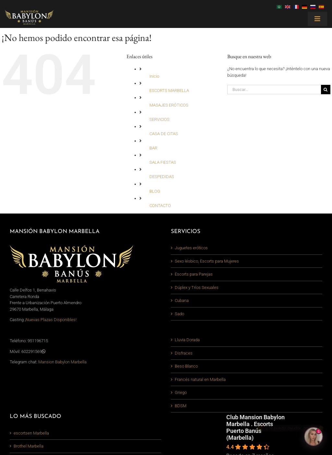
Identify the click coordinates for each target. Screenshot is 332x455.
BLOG (154, 191)
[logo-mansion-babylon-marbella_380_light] (29, 11)
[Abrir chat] (313, 436)
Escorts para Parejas (194, 274)
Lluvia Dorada (187, 339)
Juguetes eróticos (191, 247)
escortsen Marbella (31, 433)
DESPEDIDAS (161, 176)
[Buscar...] (274, 89)
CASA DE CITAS (163, 133)
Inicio (154, 76)
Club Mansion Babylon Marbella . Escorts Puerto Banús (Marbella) (255, 427)
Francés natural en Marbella (200, 379)
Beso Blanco (186, 366)
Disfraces (184, 353)
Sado (179, 313)
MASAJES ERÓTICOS (168, 105)
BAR (153, 148)
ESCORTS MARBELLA (169, 90)
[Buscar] (325, 89)
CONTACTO (160, 205)
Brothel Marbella (28, 446)
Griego (181, 392)
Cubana (182, 300)
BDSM (180, 405)
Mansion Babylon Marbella (62, 361)
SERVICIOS (159, 119)
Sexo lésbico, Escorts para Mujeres (207, 261)
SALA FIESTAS (162, 162)
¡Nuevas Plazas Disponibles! (51, 319)
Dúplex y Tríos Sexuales (197, 287)
